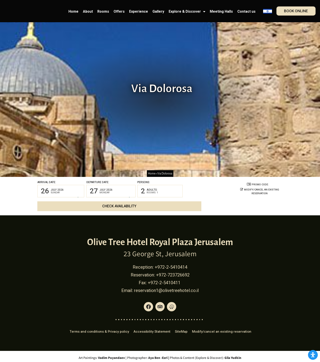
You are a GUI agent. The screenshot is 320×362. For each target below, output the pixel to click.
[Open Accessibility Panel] (313, 355)
